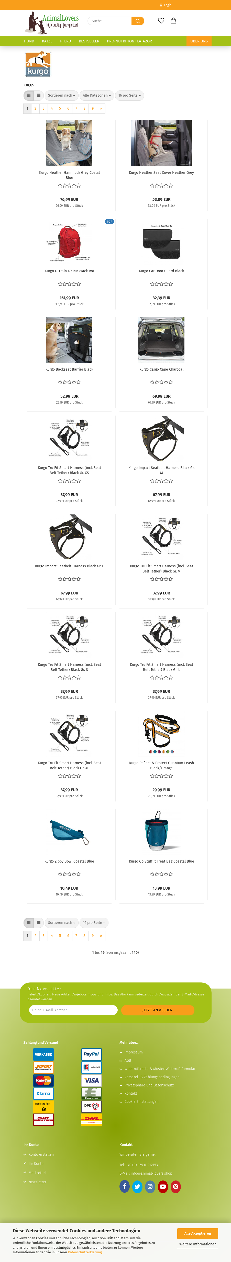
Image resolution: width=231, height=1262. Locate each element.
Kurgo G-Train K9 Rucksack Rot (69, 271)
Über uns (199, 41)
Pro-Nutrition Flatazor (129, 41)
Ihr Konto (36, 1164)
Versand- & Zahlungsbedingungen (152, 1077)
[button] (173, 21)
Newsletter (37, 1182)
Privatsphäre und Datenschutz (149, 1085)
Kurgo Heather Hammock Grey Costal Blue (69, 174)
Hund (29, 41)
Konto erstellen (41, 1154)
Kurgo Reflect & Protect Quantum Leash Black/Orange (161, 765)
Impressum (134, 1052)
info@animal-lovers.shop (151, 1173)
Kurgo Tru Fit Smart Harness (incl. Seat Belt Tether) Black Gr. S (69, 666)
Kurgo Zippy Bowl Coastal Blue (69, 861)
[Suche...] (137, 21)
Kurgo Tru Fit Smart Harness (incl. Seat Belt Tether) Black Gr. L (161, 666)
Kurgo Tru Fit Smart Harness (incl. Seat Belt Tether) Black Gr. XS (69, 470)
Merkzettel (37, 1173)
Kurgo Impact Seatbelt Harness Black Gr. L (69, 566)
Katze (47, 41)
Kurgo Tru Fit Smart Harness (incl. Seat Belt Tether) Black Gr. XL (69, 765)
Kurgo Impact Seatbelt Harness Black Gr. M (161, 470)
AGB (128, 1060)
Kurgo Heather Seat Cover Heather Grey (161, 172)
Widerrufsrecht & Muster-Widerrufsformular (160, 1069)
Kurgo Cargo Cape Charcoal (161, 369)
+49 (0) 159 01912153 (141, 1165)
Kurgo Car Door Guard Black (161, 271)
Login (165, 5)
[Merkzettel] (161, 21)
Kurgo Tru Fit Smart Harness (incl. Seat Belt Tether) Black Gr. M (161, 568)
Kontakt (131, 1093)
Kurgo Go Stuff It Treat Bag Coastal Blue (161, 861)
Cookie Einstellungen (142, 1101)
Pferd (65, 41)
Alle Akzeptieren (197, 1233)
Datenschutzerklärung (85, 1252)
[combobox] (62, 95)
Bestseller (89, 41)
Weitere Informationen (197, 1244)
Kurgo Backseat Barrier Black (69, 369)
